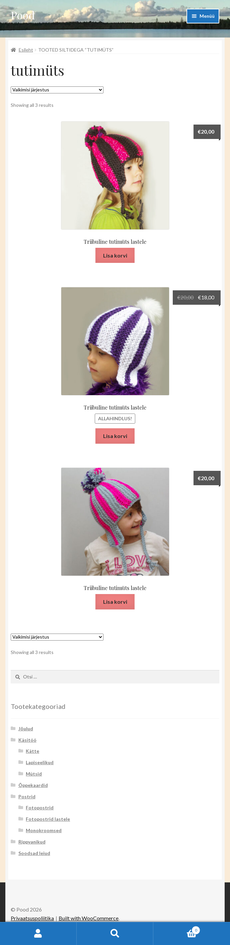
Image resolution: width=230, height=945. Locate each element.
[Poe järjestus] (57, 89)
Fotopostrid (40, 807)
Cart (176, 929)
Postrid (26, 796)
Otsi (115, 933)
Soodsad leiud (34, 853)
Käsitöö (27, 740)
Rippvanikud (32, 842)
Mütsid (34, 774)
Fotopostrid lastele (48, 819)
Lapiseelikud (40, 762)
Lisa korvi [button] (115, 255)
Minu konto (38, 933)
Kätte (32, 751)
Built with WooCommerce (89, 918)
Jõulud (25, 728)
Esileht (26, 50)
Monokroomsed (44, 830)
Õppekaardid (33, 785)
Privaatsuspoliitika (32, 918)
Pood (23, 15)
